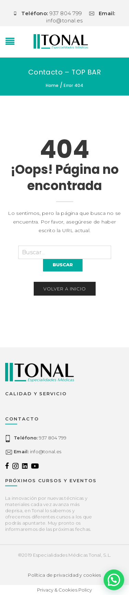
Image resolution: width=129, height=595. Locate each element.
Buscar (63, 264)
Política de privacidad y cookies (64, 575)
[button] (114, 579)
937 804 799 (40, 437)
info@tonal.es (37, 451)
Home (52, 85)
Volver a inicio (64, 288)
